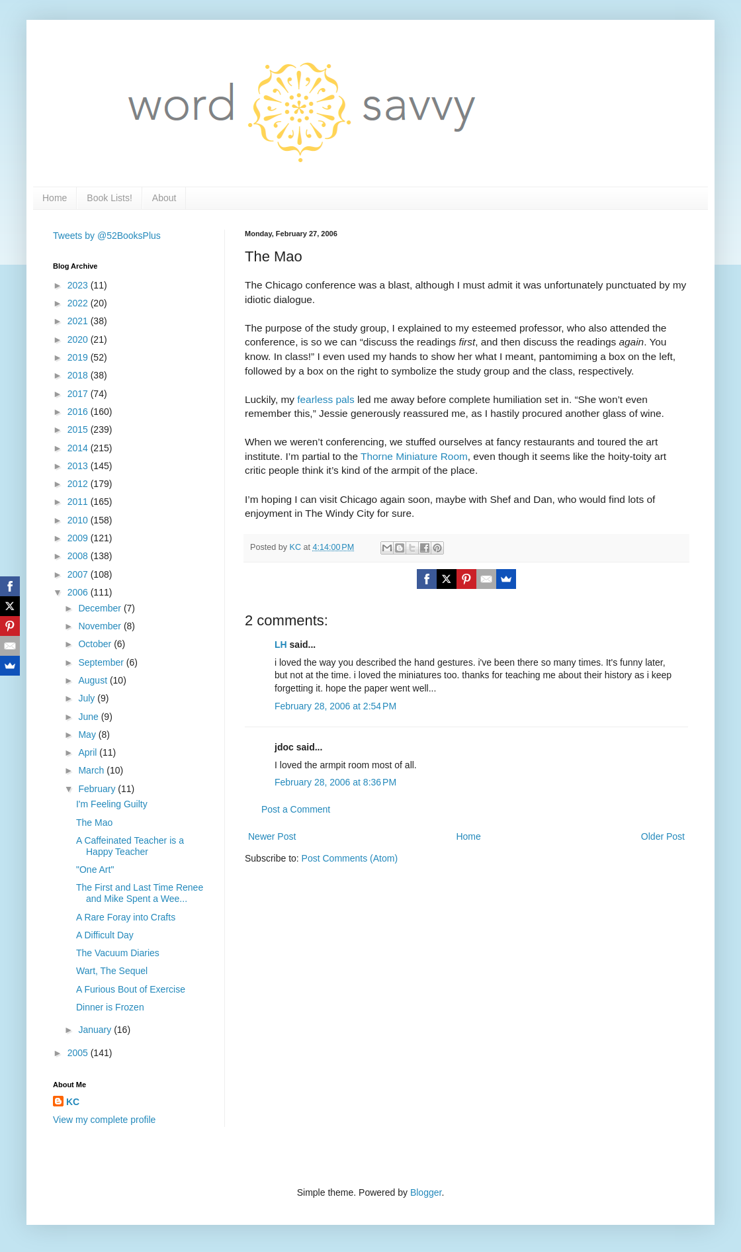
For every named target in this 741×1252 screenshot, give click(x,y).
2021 (79, 321)
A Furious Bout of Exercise (130, 989)
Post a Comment (295, 809)
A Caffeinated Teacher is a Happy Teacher (130, 846)
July (87, 698)
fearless (315, 399)
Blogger (425, 1192)
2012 (79, 483)
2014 (79, 448)
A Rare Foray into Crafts (125, 917)
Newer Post (272, 836)
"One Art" (95, 869)
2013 (79, 466)
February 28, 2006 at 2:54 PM (335, 706)
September (102, 662)
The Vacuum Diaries (117, 953)
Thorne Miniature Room (414, 456)
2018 (79, 375)
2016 (79, 411)
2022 (79, 303)
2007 (79, 574)
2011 (79, 501)
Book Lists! (109, 198)
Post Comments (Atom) (350, 858)
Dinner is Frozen (110, 1007)
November (100, 626)
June (89, 716)
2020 (79, 339)
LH (281, 644)
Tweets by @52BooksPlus (107, 235)
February (98, 788)
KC (72, 1101)
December (100, 608)
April (88, 752)
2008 (79, 556)
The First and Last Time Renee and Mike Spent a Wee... (139, 893)
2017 (79, 393)
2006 (79, 592)
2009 (79, 538)
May (88, 734)
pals (344, 399)
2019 (79, 357)
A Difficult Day (105, 935)
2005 (79, 1053)
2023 (79, 285)
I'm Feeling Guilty (112, 804)
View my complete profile (104, 1119)
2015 (79, 429)
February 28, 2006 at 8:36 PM (335, 782)
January (96, 1029)
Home (54, 198)
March (92, 770)
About (164, 198)
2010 (79, 520)
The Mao (94, 822)
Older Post (663, 836)
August (93, 680)
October (96, 644)
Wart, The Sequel (112, 970)
